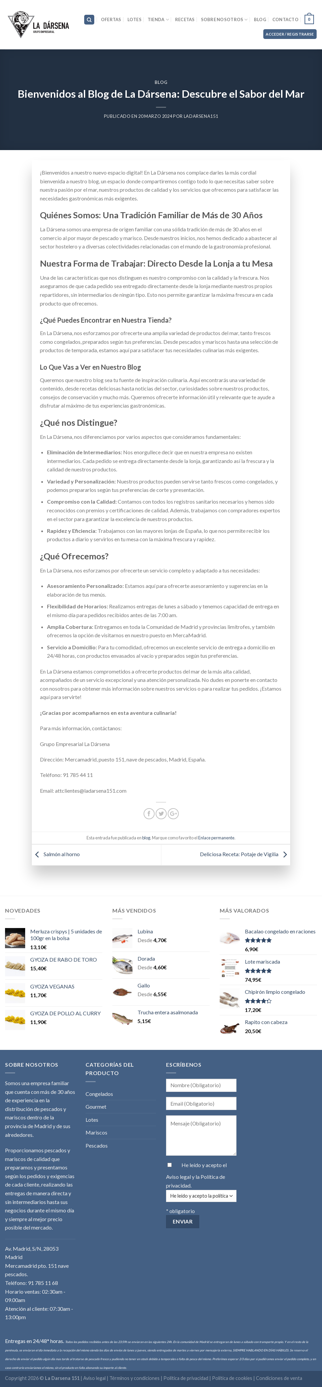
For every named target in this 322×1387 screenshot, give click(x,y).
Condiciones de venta (279, 1378)
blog (161, 82)
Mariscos (96, 1132)
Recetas (185, 19)
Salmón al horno (56, 854)
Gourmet (96, 1106)
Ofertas (111, 19)
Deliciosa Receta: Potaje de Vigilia (245, 854)
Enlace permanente (216, 837)
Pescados (97, 1145)
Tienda (158, 19)
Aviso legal (179, 1176)
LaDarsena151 (201, 116)
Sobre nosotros (224, 19)
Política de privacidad (185, 1378)
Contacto (285, 19)
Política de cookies (232, 1378)
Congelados (99, 1094)
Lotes (134, 19)
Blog (260, 19)
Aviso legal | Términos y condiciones (122, 1378)
